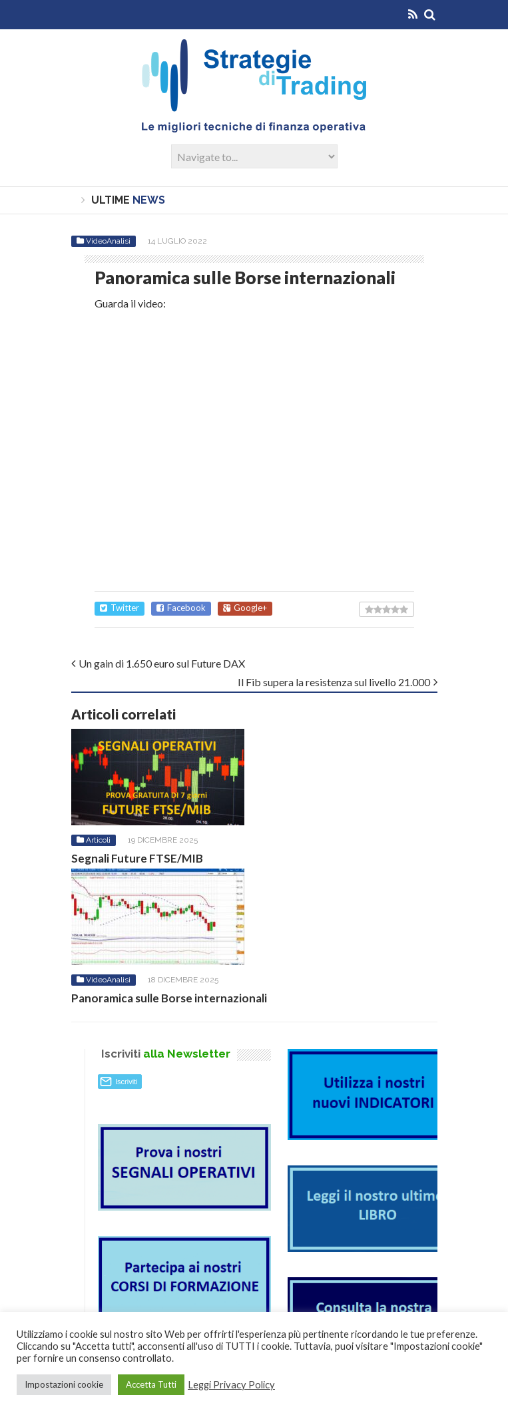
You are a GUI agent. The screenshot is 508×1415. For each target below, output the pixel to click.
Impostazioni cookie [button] (64, 1384)
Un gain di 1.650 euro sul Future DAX (162, 663)
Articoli (98, 840)
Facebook (181, 608)
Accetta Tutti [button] (151, 1384)
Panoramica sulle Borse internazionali (169, 998)
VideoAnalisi (108, 241)
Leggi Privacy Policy (231, 1384)
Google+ (245, 608)
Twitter (119, 608)
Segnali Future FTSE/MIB (137, 858)
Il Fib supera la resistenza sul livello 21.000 (334, 682)
